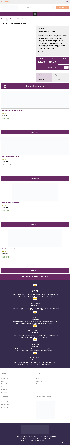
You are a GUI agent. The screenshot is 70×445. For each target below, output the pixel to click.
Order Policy (4, 387)
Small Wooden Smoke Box (10, 202)
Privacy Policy (5, 405)
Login (62, 1)
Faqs (2, 381)
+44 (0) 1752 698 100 (29, 440)
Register (67, 1)
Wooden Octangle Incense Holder (12, 110)
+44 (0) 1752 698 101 (43, 440)
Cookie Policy (5, 407)
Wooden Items (9, 18)
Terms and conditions (7, 402)
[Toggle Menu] (35, 14)
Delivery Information (7, 384)
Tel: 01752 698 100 (6, 2)
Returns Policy (5, 392)
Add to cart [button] (35, 132)
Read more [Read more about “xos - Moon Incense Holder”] (35, 178)
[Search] (48, 7)
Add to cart (52, 67)
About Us (39, 381)
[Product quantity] (66, 67)
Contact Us (4, 378)
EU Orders (4, 389)
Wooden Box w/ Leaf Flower (10, 248)
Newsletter (39, 384)
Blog (37, 378)
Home (2, 18)
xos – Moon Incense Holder (10, 156)
